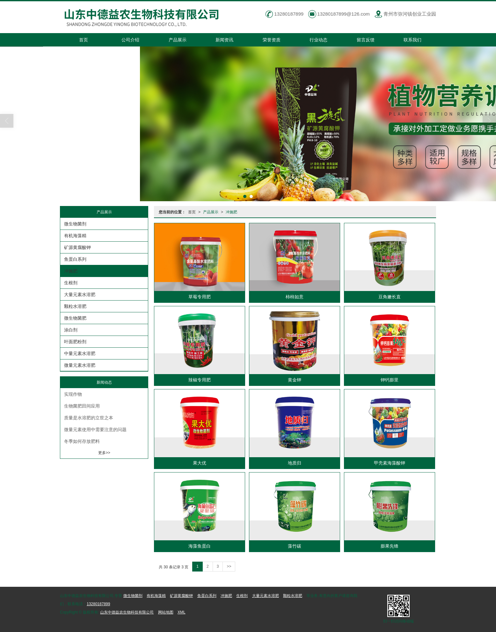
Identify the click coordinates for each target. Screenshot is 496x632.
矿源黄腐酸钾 (77, 247)
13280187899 (98, 604)
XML (182, 612)
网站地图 (165, 612)
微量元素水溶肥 (79, 365)
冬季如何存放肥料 (82, 441)
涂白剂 (70, 329)
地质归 (294, 462)
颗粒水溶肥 (75, 306)
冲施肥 (231, 212)
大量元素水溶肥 (79, 294)
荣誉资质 (272, 39)
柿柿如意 (294, 296)
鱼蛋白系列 (75, 259)
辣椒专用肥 (199, 379)
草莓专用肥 (199, 296)
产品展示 (177, 39)
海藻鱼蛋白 (199, 546)
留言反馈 (366, 39)
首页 (83, 39)
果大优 (199, 462)
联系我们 (412, 39)
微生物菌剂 (75, 223)
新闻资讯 (224, 39)
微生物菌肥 (75, 318)
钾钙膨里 (389, 379)
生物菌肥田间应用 (82, 405)
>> (229, 566)
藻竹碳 (294, 546)
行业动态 (318, 39)
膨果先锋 (389, 546)
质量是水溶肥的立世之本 (88, 417)
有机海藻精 (75, 235)
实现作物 (73, 394)
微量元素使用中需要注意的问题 (95, 429)
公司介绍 (130, 39)
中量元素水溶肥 (79, 353)
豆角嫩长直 (389, 296)
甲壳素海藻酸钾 (389, 462)
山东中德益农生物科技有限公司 (127, 612)
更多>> (104, 453)
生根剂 (70, 282)
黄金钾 (294, 379)
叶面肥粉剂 (75, 341)
